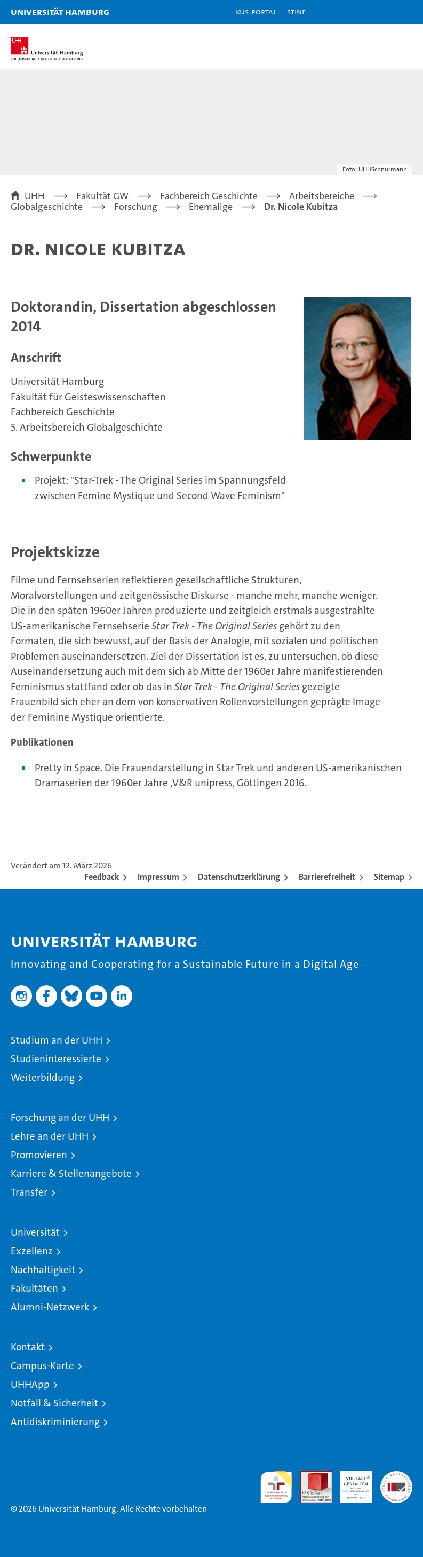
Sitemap (389, 876)
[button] (381, 12)
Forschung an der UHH (60, 1117)
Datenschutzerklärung (239, 876)
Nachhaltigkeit (43, 1269)
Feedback (101, 876)
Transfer (29, 1192)
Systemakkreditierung (396, 1476)
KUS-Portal (256, 11)
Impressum (158, 876)
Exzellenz (32, 1251)
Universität (35, 1232)
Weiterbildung (43, 1077)
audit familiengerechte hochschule (276, 1487)
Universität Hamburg (60, 11)
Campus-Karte (42, 1365)
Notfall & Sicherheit (54, 1403)
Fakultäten (34, 1288)
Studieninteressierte (56, 1058)
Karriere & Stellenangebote (71, 1173)
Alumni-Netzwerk (50, 1307)
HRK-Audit (350, 1482)
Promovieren (39, 1154)
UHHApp (30, 1384)
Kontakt (28, 1347)
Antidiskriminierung (55, 1421)
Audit (310, 1476)
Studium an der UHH (56, 1040)
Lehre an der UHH (50, 1136)
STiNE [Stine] (296, 11)
